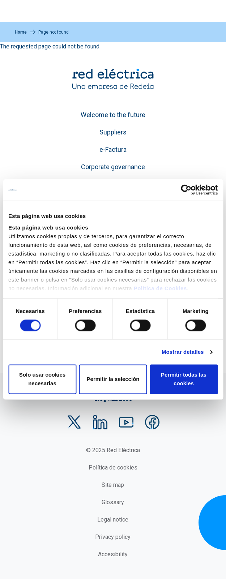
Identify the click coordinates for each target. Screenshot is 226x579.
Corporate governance (113, 167)
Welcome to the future (113, 115)
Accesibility (113, 554)
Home (21, 32)
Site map (113, 484)
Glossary (113, 502)
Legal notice (112, 519)
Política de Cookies (160, 288)
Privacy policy (113, 536)
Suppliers (113, 132)
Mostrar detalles (183, 352)
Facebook (152, 422)
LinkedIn (100, 422)
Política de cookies (113, 467)
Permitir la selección (113, 379)
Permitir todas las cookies (183, 379)
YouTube (126, 422)
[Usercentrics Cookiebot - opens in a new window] (186, 189)
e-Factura (113, 149)
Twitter (74, 422)
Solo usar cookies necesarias (42, 379)
